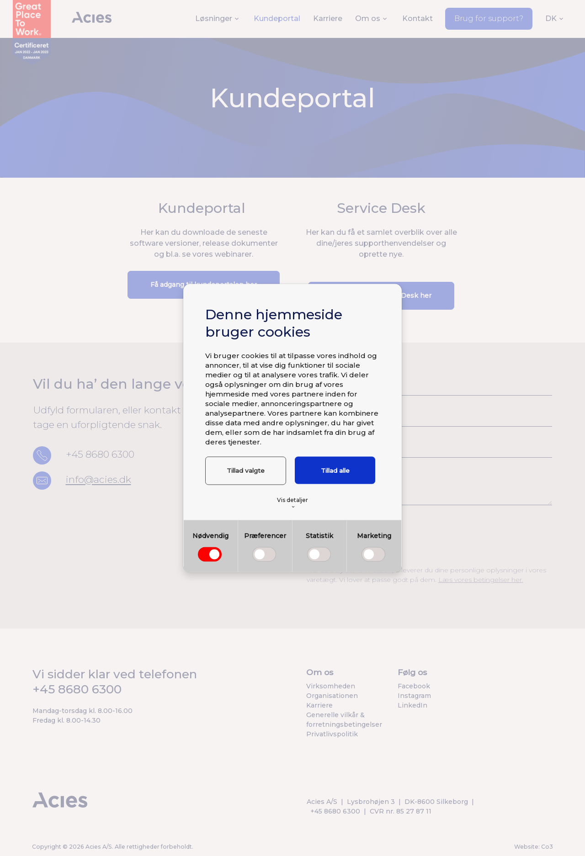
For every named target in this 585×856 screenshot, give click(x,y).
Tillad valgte (245, 470)
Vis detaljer (292, 502)
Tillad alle (335, 470)
